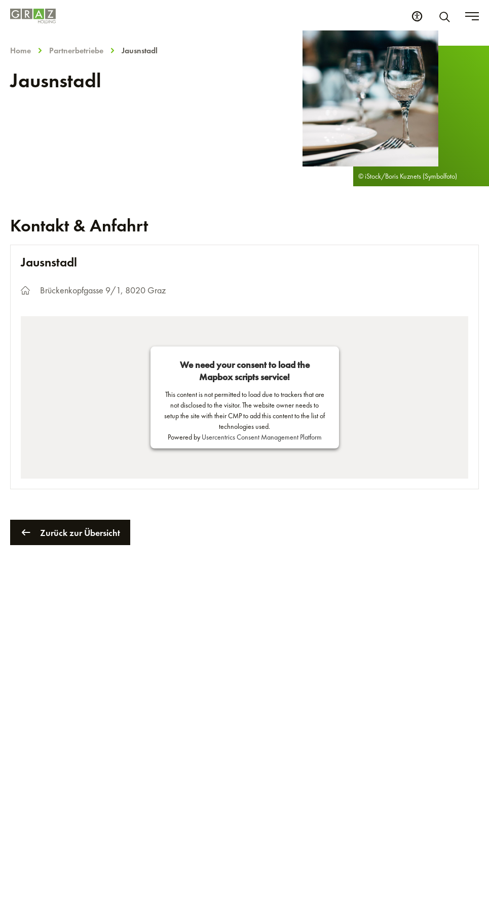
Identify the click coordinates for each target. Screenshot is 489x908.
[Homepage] (33, 16)
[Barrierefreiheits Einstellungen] (417, 16)
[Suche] (446, 16)
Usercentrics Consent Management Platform (262, 437)
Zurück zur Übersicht (70, 532)
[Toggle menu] (472, 16)
